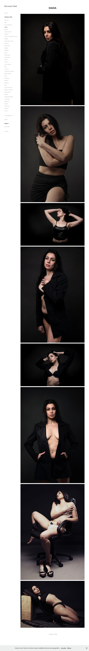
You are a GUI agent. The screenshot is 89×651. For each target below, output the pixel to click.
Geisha (6, 104)
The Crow (6, 106)
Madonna (6, 101)
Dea (5, 85)
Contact (6, 131)
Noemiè (6, 34)
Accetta (63, 648)
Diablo (6, 94)
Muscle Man (7, 92)
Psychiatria (7, 57)
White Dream (7, 73)
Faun (5, 76)
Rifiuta (69, 648)
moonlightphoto (8, 115)
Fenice (6, 62)
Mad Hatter (7, 55)
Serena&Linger (8, 25)
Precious (6, 20)
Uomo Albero (7, 64)
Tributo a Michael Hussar (10, 36)
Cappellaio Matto (8, 97)
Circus (6, 111)
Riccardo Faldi (10, 6)
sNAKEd (6, 50)
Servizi (6, 13)
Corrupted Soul (8, 87)
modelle (6, 123)
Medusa (6, 83)
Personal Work (8, 17)
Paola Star (7, 46)
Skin (5, 66)
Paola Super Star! (8, 41)
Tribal (5, 59)
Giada (5, 27)
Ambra (6, 29)
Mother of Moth (8, 90)
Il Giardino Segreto (9, 71)
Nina (5, 22)
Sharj (5, 52)
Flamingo (6, 78)
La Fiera (6, 69)
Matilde (6, 39)
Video (5, 119)
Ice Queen (7, 99)
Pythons (6, 108)
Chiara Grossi (7, 32)
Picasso (6, 80)
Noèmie (6, 43)
